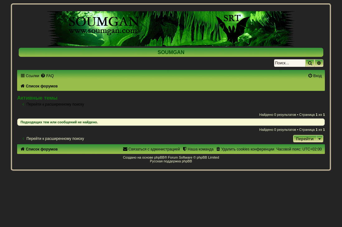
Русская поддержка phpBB (171, 161)
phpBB (159, 157)
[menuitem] (47, 76)
